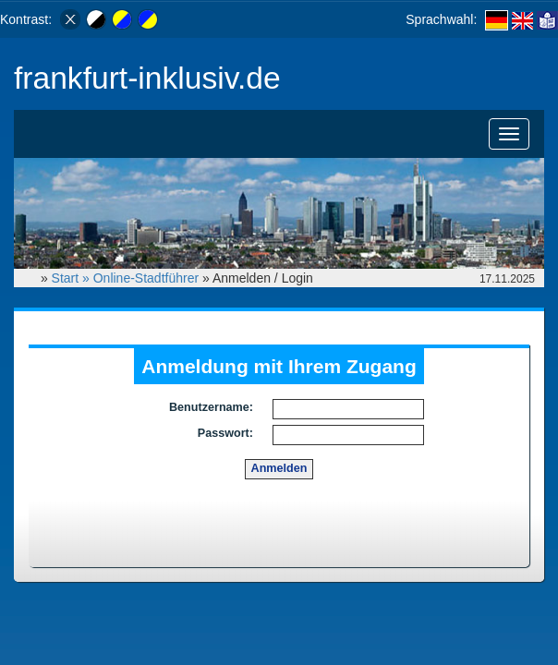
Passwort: (225, 433)
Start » (72, 278)
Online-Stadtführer (146, 278)
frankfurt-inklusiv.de (147, 78)
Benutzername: (211, 407)
